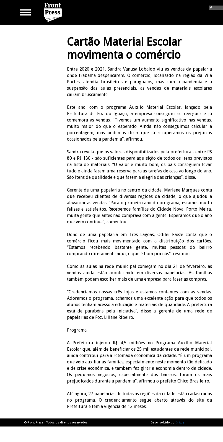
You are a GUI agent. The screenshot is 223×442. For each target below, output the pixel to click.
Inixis (180, 422)
